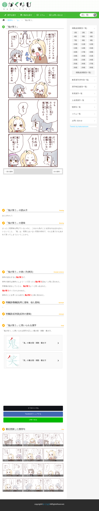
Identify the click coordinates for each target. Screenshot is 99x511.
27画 (91, 64)
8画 (83, 40)
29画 (83, 68)
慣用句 (10, 20)
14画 (83, 48)
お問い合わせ (77, 121)
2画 (83, 33)
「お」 (18, 20)
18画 (91, 52)
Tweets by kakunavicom (79, 126)
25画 (75, 64)
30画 (91, 68)
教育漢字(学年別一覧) (80, 80)
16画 (75, 52)
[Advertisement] (33, 190)
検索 (94, 15)
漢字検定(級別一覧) (79, 87)
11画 (83, 44)
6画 (91, 36)
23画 (83, 60)
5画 (83, 36)
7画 (75, 40)
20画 (83, 56)
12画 (91, 44)
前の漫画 (9, 171)
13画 (75, 48)
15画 (91, 48)
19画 (75, 56)
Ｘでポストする (33, 408)
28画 (75, 68)
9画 (91, 40)
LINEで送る (33, 420)
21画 (91, 56)
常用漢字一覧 (77, 93)
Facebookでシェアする (33, 414)
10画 (75, 44)
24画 (91, 60)
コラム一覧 (76, 114)
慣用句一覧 (76, 107)
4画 (75, 36)
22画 (75, 60)
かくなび (46, 504)
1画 (75, 33)
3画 (91, 33)
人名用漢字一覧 (78, 100)
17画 (83, 52)
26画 (83, 64)
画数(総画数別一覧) (83, 72)
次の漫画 (56, 171)
